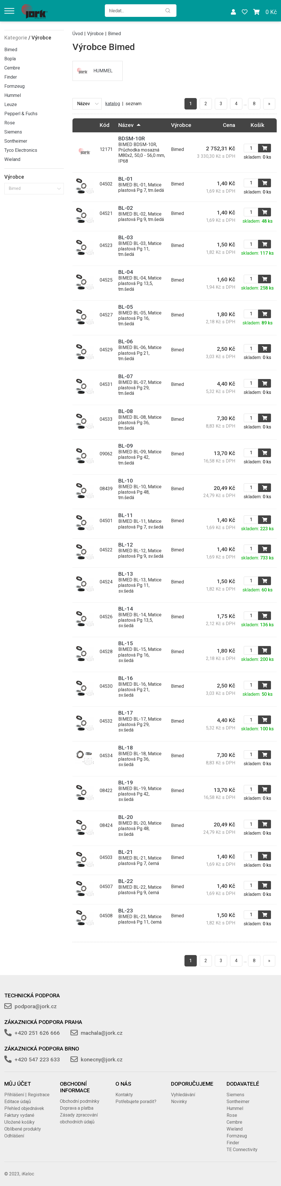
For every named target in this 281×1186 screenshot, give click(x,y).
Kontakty (124, 1094)
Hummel (12, 95)
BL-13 (125, 574)
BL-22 (125, 881)
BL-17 (125, 712)
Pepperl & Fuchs (21, 113)
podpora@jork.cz (36, 1006)
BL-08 (125, 411)
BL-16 (125, 678)
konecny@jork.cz (102, 1059)
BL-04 (125, 272)
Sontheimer (15, 141)
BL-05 (125, 307)
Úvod (77, 33)
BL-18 (125, 747)
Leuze (10, 104)
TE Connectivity (242, 1149)
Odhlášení (14, 1136)
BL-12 (125, 544)
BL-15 (125, 643)
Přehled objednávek (24, 1108)
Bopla (10, 58)
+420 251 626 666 (37, 1033)
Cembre (12, 68)
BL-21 (125, 852)
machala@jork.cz (102, 1033)
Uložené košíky (19, 1122)
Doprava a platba (76, 1108)
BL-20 (125, 817)
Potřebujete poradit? (135, 1101)
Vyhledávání (183, 1094)
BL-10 (125, 480)
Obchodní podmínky (79, 1101)
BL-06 (125, 341)
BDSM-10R (131, 138)
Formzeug (14, 86)
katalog (112, 103)
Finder (10, 77)
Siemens (13, 132)
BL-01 (125, 179)
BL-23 (125, 910)
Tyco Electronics (20, 150)
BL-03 (125, 237)
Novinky (179, 1101)
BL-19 (125, 782)
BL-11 (125, 515)
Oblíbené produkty (22, 1129)
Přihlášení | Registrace (27, 1094)
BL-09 (125, 445)
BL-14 (125, 608)
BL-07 (125, 376)
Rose (9, 122)
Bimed (10, 49)
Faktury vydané (19, 1115)
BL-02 (125, 208)
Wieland (12, 159)
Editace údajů (17, 1101)
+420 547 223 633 (37, 1059)
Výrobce (95, 33)
